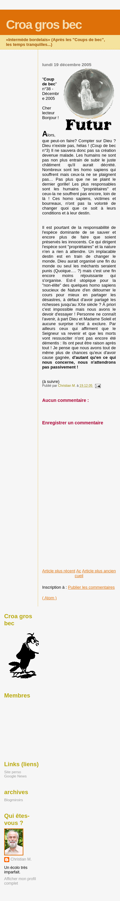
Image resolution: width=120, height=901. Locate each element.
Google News (15, 776)
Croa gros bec (44, 24)
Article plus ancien (99, 570)
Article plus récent (58, 570)
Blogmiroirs (13, 800)
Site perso (12, 772)
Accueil (79, 573)
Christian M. (21, 859)
